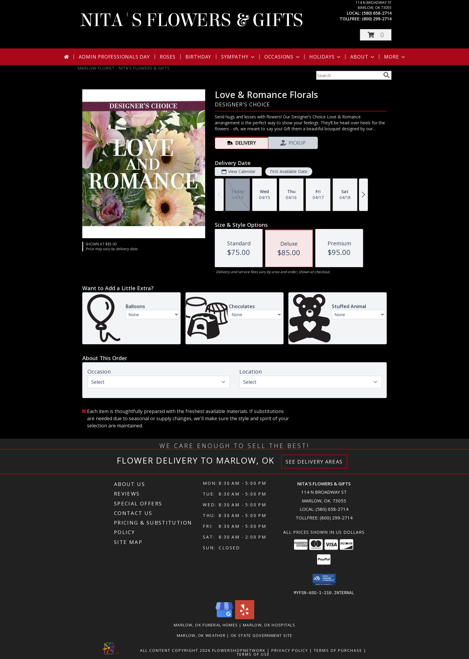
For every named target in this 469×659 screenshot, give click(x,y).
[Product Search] (348, 75)
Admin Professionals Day (114, 56)
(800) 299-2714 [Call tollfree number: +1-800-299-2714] (377, 19)
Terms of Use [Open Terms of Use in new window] (253, 654)
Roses (168, 56)
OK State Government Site (261, 635)
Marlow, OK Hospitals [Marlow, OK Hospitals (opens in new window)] (269, 624)
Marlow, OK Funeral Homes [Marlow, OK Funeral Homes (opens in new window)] (206, 624)
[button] (376, 35)
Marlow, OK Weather (201, 635)
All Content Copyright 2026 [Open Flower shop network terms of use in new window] (175, 650)
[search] (386, 75)
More (395, 56)
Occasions (282, 56)
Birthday (198, 56)
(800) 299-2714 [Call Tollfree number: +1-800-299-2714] (336, 518)
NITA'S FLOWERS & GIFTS (191, 20)
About (362, 56)
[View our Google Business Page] (224, 617)
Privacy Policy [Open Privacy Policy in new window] (289, 650)
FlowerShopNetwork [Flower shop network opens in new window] (239, 650)
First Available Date (288, 171)
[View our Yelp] (244, 617)
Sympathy (238, 56)
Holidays (325, 56)
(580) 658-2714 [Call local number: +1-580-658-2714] (377, 13)
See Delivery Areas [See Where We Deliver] (314, 461)
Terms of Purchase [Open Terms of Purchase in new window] (338, 650)
